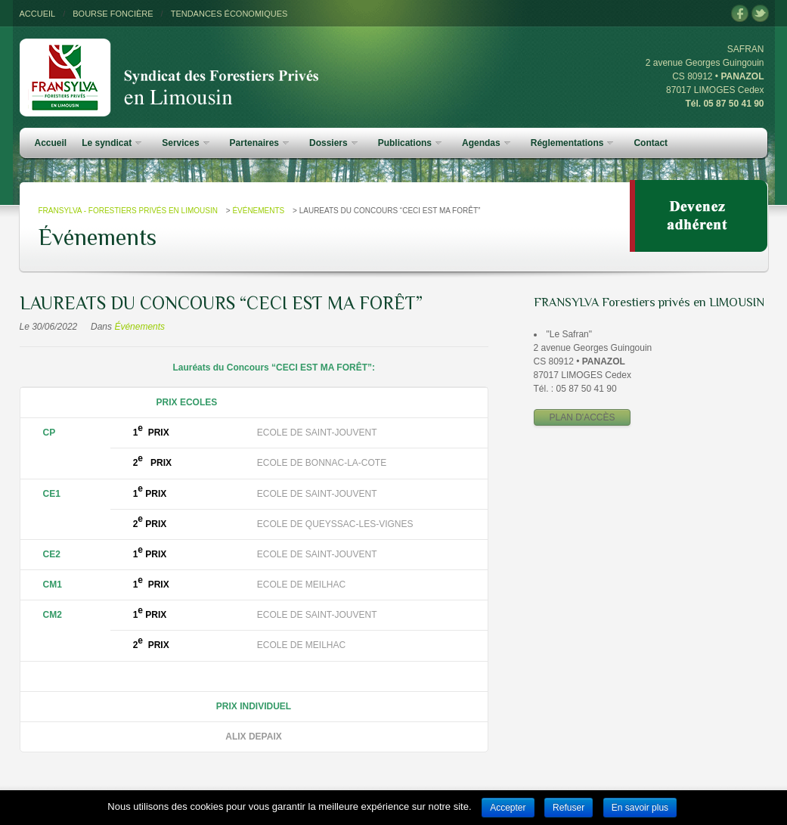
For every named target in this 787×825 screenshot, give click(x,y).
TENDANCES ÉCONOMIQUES (229, 13)
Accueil (51, 143)
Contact (651, 143)
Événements (258, 210)
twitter (760, 14)
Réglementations (572, 143)
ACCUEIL (38, 13)
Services (185, 143)
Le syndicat (111, 143)
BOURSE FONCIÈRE (113, 13)
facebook (739, 14)
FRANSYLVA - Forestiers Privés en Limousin (128, 210)
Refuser (568, 807)
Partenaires (259, 143)
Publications (410, 143)
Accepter (507, 807)
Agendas (486, 143)
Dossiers (333, 143)
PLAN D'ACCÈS (582, 417)
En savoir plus (640, 807)
